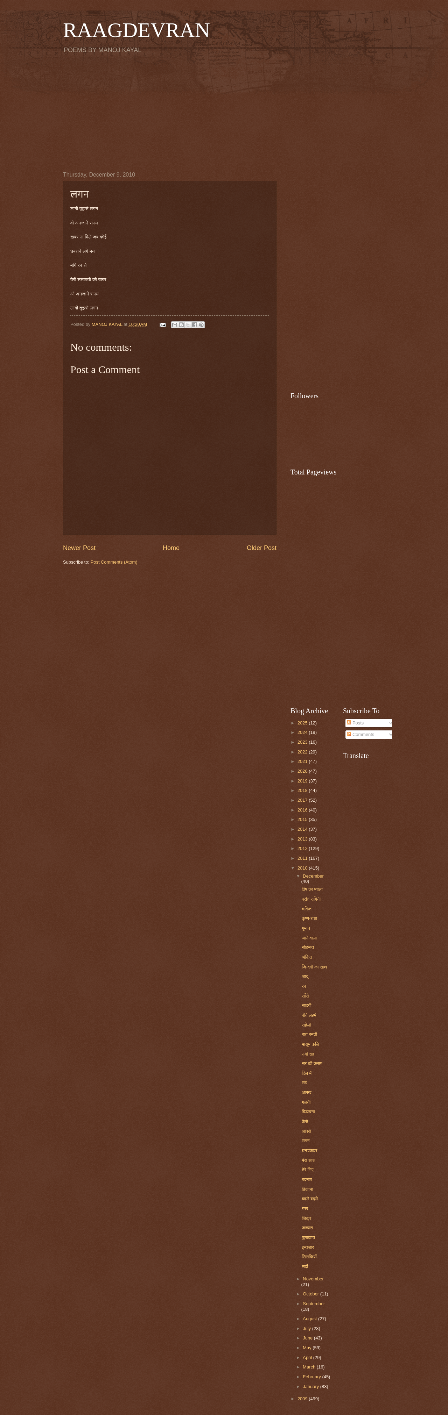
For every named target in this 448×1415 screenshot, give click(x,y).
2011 (303, 858)
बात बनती (309, 1034)
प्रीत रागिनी (311, 899)
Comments (360, 734)
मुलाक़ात (308, 1237)
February (312, 1376)
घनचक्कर (309, 1150)
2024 (303, 732)
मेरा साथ (308, 1160)
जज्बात (307, 1227)
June (308, 1338)
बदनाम (307, 1179)
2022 (303, 752)
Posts (355, 723)
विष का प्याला (312, 889)
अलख (307, 1092)
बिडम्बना (308, 1111)
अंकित (307, 957)
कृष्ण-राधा (309, 918)
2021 (303, 761)
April (308, 1357)
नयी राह (308, 1054)
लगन (305, 1140)
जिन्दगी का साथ (314, 967)
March (309, 1367)
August (310, 1318)
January (311, 1386)
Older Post (261, 547)
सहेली (306, 1025)
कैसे (305, 1121)
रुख (305, 1208)
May (308, 1347)
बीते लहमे (309, 1015)
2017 (303, 800)
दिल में (307, 1073)
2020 (303, 771)
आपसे (306, 1131)
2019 (303, 781)
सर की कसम (312, 1063)
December (313, 876)
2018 (303, 790)
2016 (303, 810)
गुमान (306, 928)
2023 (303, 742)
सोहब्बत (308, 947)
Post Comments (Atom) (114, 562)
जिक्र (306, 1218)
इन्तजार (308, 1247)
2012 (303, 848)
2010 (303, 868)
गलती (306, 1102)
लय (304, 1082)
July (307, 1328)
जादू (305, 976)
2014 (303, 829)
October (311, 1293)
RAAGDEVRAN (136, 30)
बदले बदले (310, 1198)
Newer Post (79, 547)
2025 (303, 723)
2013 (303, 839)
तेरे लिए (307, 1169)
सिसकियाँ (309, 1256)
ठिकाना (307, 1189)
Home (171, 547)
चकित (307, 909)
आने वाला (309, 938)
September (314, 1303)
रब (304, 986)
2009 (303, 1398)
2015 (303, 819)
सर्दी (305, 1266)
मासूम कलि (310, 1044)
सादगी (307, 1005)
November (313, 1278)
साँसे (305, 996)
